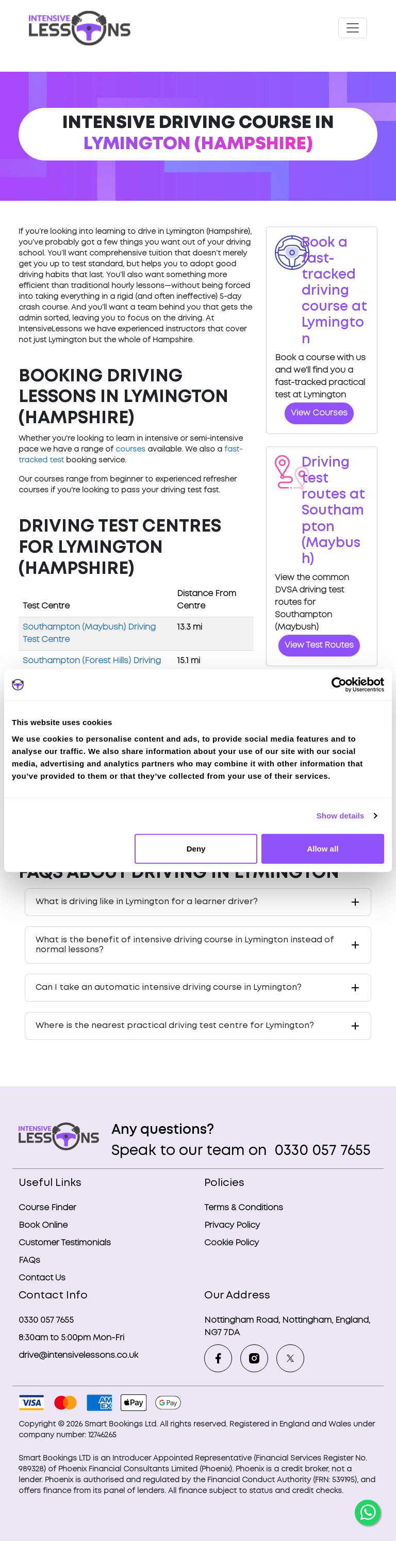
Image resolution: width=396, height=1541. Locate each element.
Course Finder (47, 1208)
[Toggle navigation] (352, 28)
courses (130, 449)
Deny (196, 848)
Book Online (43, 1225)
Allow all (322, 848)
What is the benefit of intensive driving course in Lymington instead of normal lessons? (185, 945)
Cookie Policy (231, 1243)
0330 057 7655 (321, 1151)
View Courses (319, 413)
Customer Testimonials (65, 1243)
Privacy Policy (232, 1225)
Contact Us (42, 1278)
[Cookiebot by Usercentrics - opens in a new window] (339, 685)
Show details (341, 815)
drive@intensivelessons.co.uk (78, 1355)
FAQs (29, 1260)
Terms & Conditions (243, 1208)
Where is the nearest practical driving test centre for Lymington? (175, 1026)
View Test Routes (319, 645)
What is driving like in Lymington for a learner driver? (147, 902)
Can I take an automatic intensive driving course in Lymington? (169, 987)
